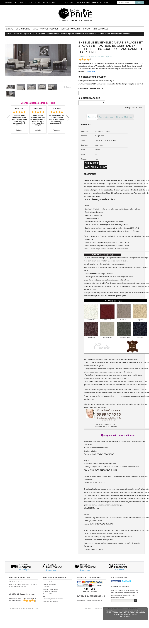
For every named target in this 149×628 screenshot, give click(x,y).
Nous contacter (48, 582)
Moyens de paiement (50, 591)
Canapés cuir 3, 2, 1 (28, 34)
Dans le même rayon (106, 117)
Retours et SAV (48, 594)
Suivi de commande (49, 584)
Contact (81, 2)
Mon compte (70, 2)
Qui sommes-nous (15, 598)
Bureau (87, 29)
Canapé (9, 29)
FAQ (44, 596)
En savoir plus (125, 616)
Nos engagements (15, 600)
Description (92, 117)
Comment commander (50, 589)
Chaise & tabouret (49, 29)
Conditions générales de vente (53, 599)
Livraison (46, 587)
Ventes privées (100, 29)
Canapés (16, 34)
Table (35, 29)
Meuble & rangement (71, 29)
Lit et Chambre (23, 29)
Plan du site (88, 608)
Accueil (8, 34)
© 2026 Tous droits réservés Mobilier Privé (24, 608)
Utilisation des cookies (50, 601)
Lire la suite (91, 71)
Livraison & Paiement (124, 117)
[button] (68, 118)
